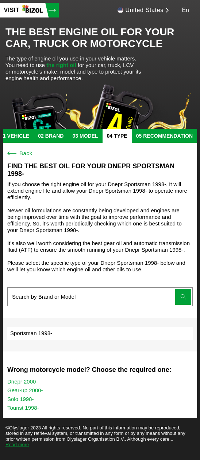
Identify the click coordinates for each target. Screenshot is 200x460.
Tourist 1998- (23, 408)
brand (54, 136)
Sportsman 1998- (31, 333)
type (120, 136)
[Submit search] (183, 297)
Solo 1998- (20, 399)
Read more (17, 444)
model (89, 136)
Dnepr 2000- (22, 381)
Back (19, 153)
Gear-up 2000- (25, 390)
